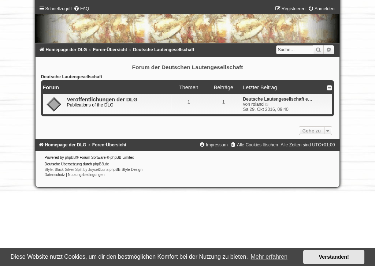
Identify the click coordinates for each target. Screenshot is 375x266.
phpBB (70, 158)
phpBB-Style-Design (125, 170)
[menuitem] (81, 8)
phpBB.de (101, 164)
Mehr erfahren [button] (268, 257)
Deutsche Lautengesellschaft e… (277, 99)
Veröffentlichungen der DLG (102, 99)
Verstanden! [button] (334, 257)
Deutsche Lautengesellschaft (71, 76)
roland (257, 104)
